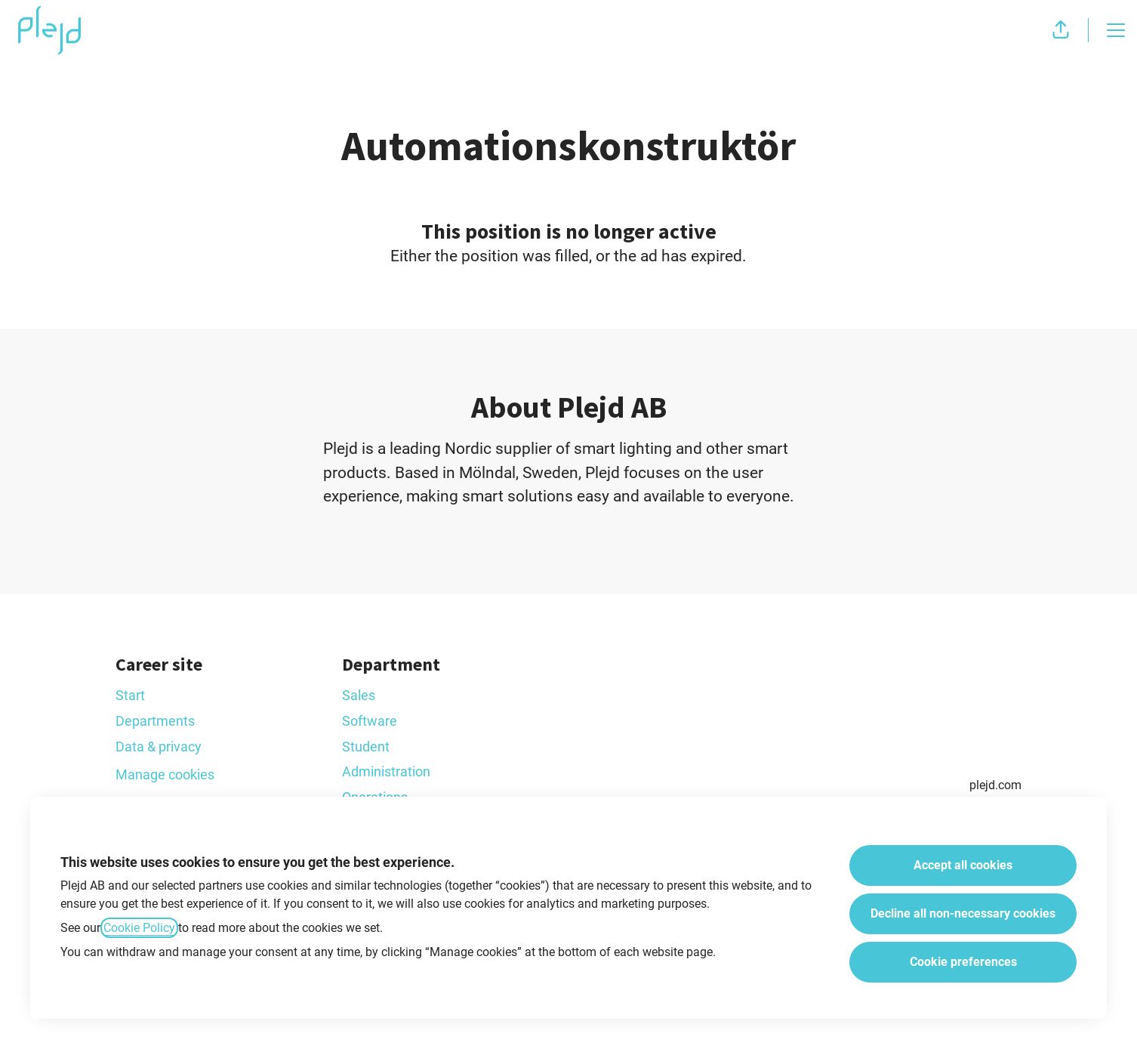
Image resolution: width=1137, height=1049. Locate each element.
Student (366, 746)
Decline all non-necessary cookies (962, 913)
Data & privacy (159, 746)
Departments (155, 721)
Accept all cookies (963, 865)
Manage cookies (165, 774)
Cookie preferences (963, 962)
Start (130, 695)
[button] (1061, 30)
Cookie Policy (139, 928)
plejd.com (995, 785)
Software (369, 721)
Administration (386, 771)
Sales (358, 695)
